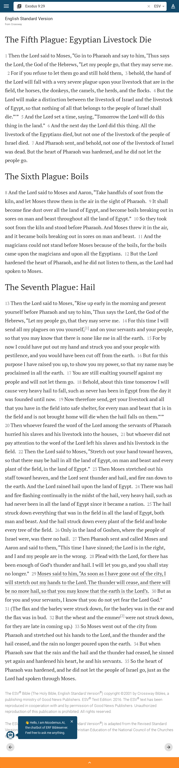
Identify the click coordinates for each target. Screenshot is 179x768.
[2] (122, 615)
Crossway (16, 24)
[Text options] (173, 6)
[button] (6, 6)
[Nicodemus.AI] (10, 735)
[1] (87, 328)
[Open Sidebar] (89, 762)
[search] (86, 6)
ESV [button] (160, 6)
